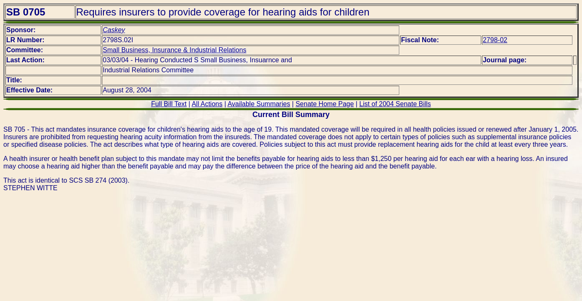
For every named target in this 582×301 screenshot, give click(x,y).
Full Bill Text (168, 103)
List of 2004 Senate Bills (395, 103)
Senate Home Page (324, 103)
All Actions (206, 103)
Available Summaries (258, 103)
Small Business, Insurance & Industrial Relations (174, 50)
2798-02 (495, 39)
